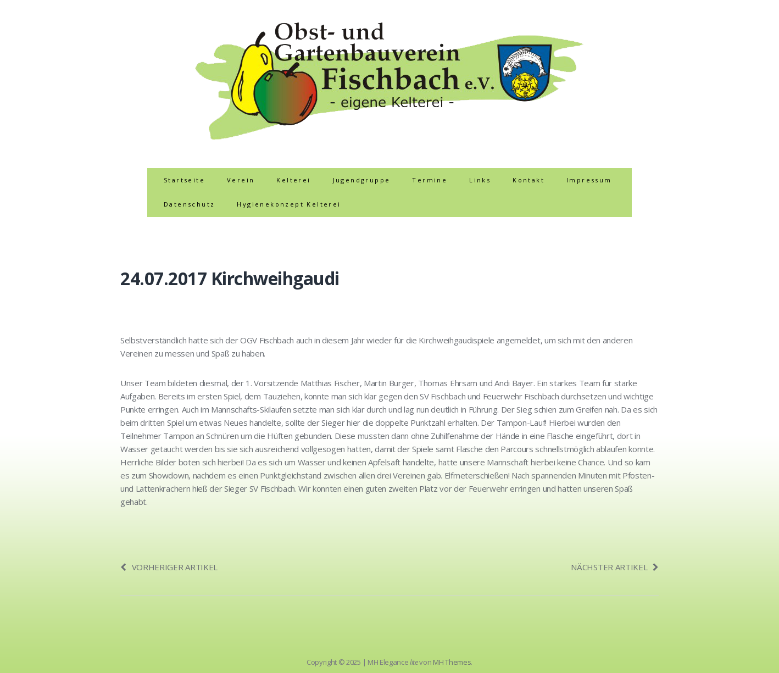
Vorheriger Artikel (169, 566)
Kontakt (528, 180)
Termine (429, 180)
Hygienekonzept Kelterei (289, 204)
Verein (240, 180)
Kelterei (293, 180)
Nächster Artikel (615, 566)
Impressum (589, 180)
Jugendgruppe (362, 180)
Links (480, 180)
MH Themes (452, 662)
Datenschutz (189, 204)
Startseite (184, 180)
